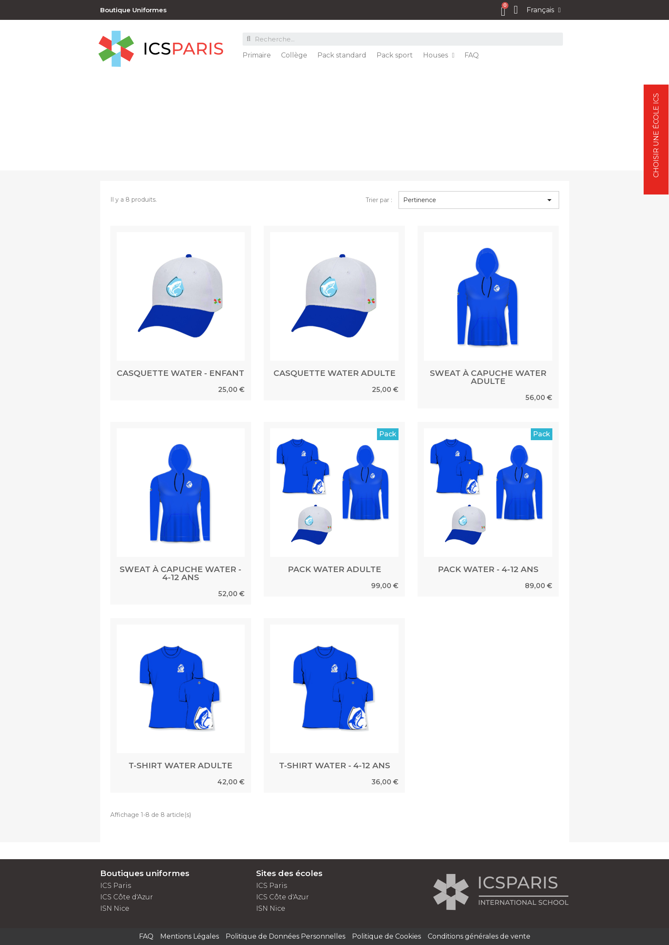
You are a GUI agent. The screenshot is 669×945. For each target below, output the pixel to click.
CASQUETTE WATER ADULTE (334, 373)
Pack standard (341, 55)
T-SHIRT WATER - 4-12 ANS (334, 765)
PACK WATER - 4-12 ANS (488, 569)
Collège (294, 55)
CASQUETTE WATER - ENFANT (180, 373)
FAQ (471, 55)
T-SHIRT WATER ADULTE (180, 765)
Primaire (257, 55)
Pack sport (395, 55)
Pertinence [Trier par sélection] (478, 200)
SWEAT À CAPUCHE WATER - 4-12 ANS (180, 573)
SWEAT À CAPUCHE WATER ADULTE (488, 377)
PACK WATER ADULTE (334, 569)
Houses (439, 55)
